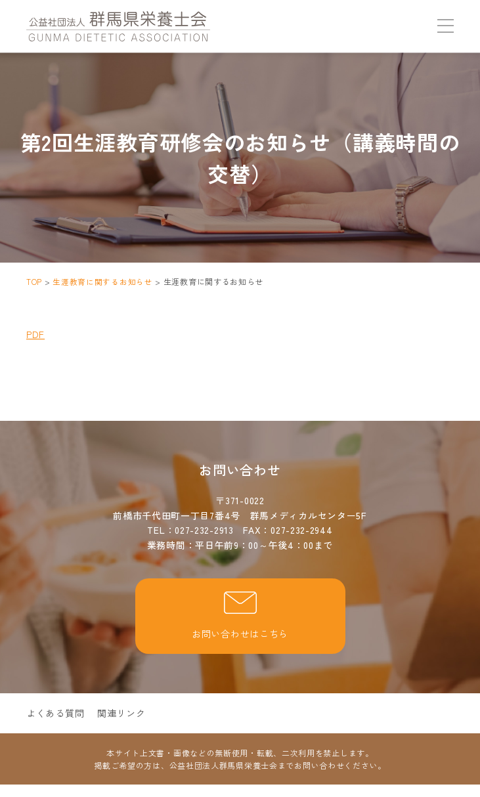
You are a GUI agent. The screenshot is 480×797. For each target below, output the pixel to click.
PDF (35, 334)
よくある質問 (55, 712)
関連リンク (121, 712)
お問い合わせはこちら (240, 615)
